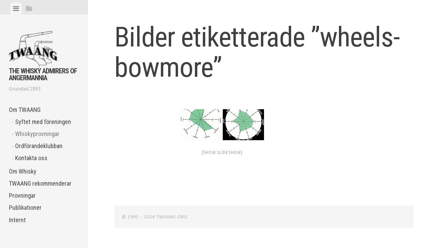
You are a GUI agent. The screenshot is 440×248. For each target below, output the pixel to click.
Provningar (22, 195)
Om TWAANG (25, 109)
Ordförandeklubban (39, 145)
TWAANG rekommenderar (40, 183)
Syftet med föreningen (43, 121)
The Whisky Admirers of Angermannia (43, 74)
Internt (17, 220)
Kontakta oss (31, 158)
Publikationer (25, 207)
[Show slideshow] (222, 152)
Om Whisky (22, 171)
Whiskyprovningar (37, 133)
